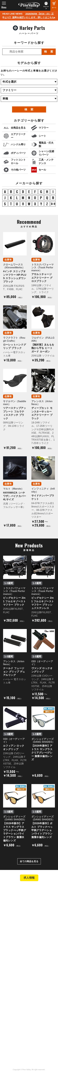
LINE (34, 1021)
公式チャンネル (13, 1016)
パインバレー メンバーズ (18, 968)
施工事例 (10, 912)
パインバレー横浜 (15, 903)
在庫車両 (10, 916)
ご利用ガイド (12, 942)
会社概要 (10, 964)
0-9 (53, 204)
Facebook (37, 1012)
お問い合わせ (12, 977)
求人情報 (29, 877)
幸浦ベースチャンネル (16, 1021)
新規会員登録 (12, 929)
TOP (6, 889)
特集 (6, 995)
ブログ (8, 989)
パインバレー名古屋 (16, 907)
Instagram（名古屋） (43, 1029)
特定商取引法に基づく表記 (19, 946)
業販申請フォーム (15, 950)
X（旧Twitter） (39, 1016)
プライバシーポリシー (17, 981)
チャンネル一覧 (13, 1012)
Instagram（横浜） (42, 1025)
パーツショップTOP (16, 934)
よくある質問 (12, 973)
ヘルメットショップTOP (18, 938)
